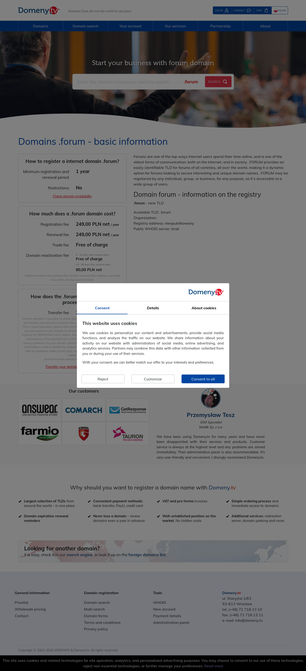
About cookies (204, 308)
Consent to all (203, 378)
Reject (103, 378)
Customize (153, 378)
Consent (102, 308)
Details (153, 308)
